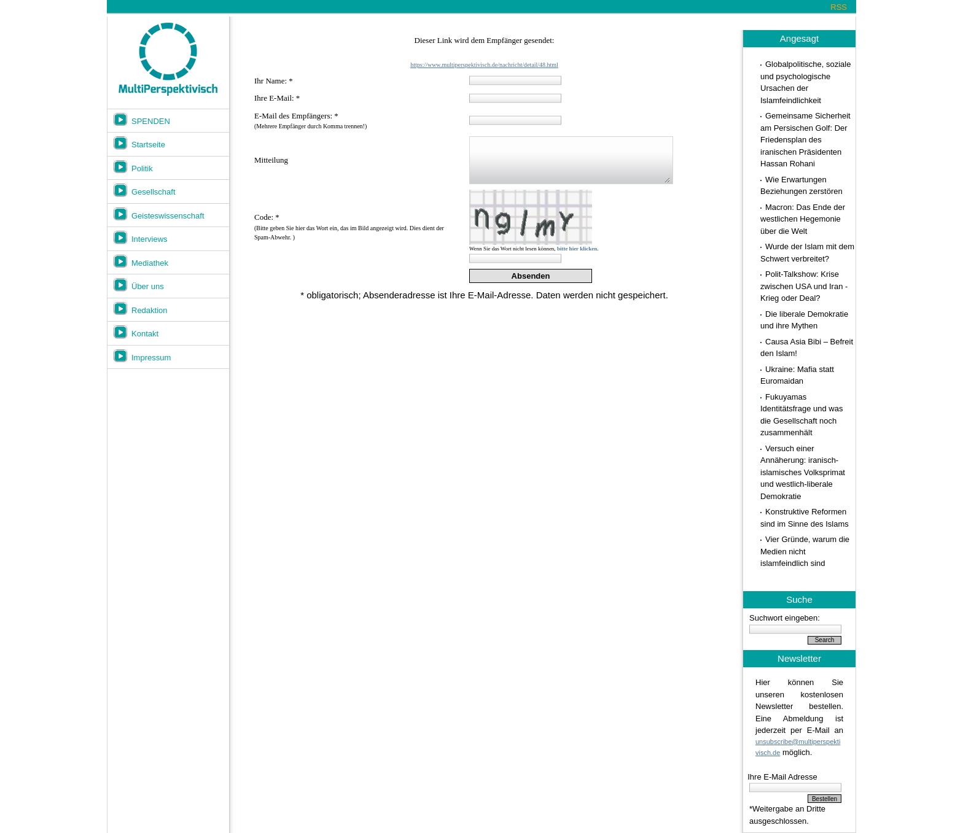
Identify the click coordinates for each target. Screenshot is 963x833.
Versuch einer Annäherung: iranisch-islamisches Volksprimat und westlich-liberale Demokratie (802, 472)
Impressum (151, 357)
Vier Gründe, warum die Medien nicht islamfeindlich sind (804, 551)
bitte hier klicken (577, 249)
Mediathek (149, 263)
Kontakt (144, 333)
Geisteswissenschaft (168, 215)
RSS (838, 7)
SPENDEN (150, 121)
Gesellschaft (153, 191)
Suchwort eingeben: (784, 617)
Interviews (149, 239)
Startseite (148, 144)
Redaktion (149, 310)
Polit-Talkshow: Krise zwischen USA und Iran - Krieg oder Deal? (804, 286)
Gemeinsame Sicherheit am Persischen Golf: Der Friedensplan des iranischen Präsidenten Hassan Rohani (805, 139)
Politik (142, 168)
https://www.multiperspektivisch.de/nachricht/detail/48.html (484, 64)
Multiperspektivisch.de (168, 59)
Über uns (147, 286)
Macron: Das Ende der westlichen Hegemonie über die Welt (802, 219)
